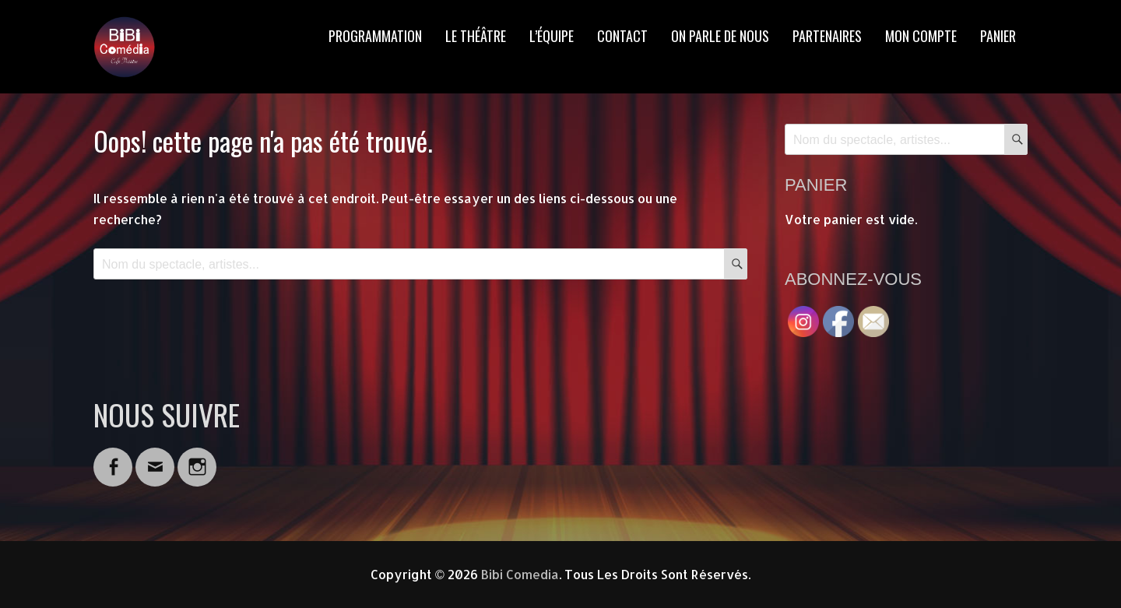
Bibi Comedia (520, 574)
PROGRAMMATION (375, 36)
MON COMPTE (921, 36)
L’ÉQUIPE (551, 36)
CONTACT (622, 36)
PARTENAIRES (827, 36)
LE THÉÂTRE (475, 36)
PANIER (998, 36)
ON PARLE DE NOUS (720, 36)
